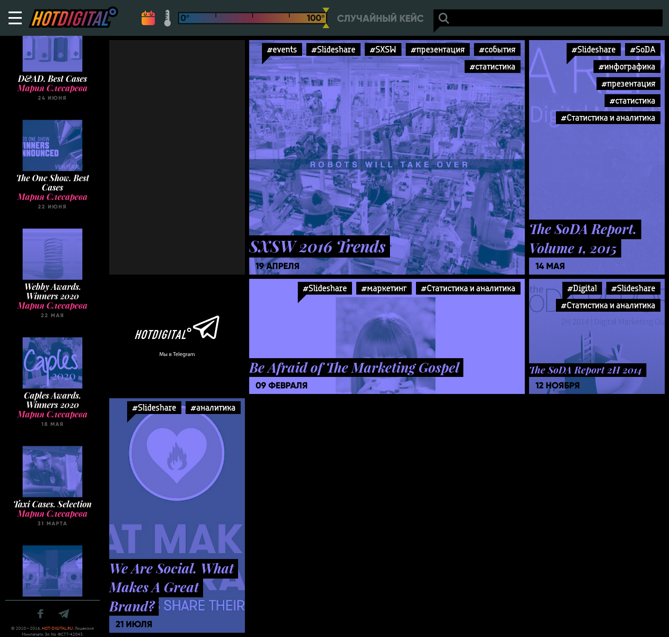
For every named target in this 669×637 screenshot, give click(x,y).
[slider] (326, 18)
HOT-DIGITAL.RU (57, 628)
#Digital (582, 288)
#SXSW (383, 49)
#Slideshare (333, 49)
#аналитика (213, 407)
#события (497, 49)
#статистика (492, 66)
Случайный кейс (380, 18)
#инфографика (627, 66)
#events (282, 49)
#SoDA (642, 49)
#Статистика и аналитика (608, 117)
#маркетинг (384, 288)
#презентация (438, 49)
